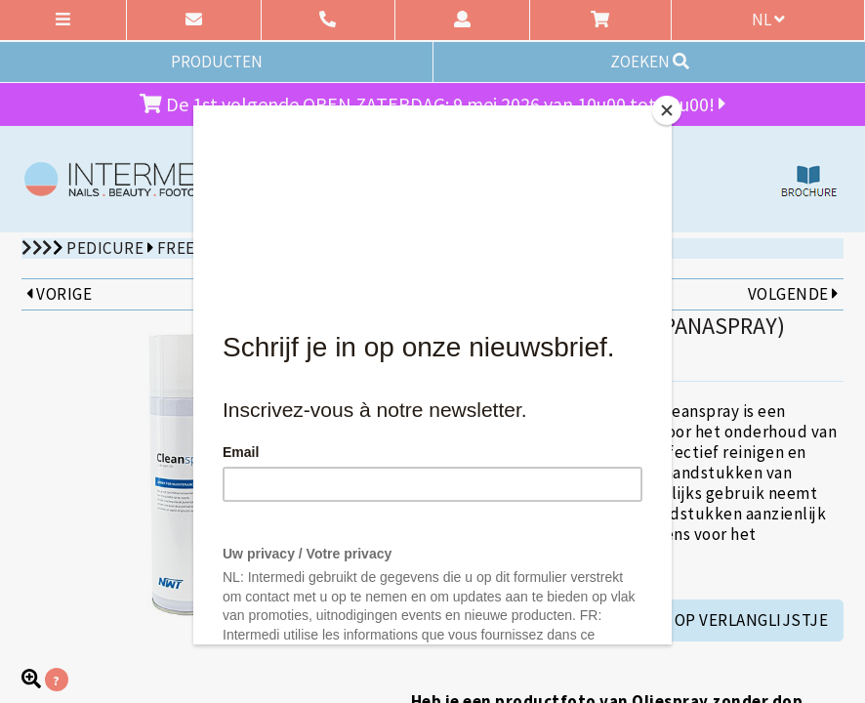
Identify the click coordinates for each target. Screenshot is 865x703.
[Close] (666, 110)
